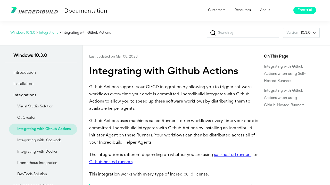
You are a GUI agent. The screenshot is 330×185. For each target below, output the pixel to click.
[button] (213, 33)
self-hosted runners (232, 155)
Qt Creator (26, 117)
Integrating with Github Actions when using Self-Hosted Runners (285, 74)
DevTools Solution (28, 174)
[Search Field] (243, 33)
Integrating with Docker (37, 151)
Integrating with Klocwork (39, 140)
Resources (243, 10)
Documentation (85, 11)
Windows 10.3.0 (22, 32)
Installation (19, 84)
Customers (216, 10)
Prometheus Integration (37, 163)
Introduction (20, 72)
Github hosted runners (111, 162)
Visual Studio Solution (31, 106)
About (265, 10)
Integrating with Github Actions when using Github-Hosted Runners (284, 98)
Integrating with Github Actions (44, 129)
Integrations (48, 32)
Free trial (305, 10)
